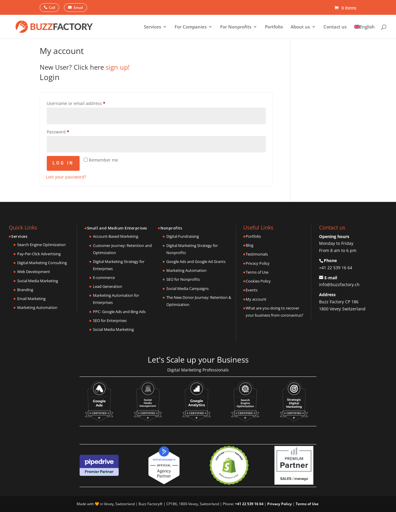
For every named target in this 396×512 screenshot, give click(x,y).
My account (256, 299)
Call (52, 7)
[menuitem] (364, 32)
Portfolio (274, 27)
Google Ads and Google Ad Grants (196, 261)
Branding (25, 289)
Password (58, 132)
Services (152, 27)
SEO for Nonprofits (183, 279)
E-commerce (104, 277)
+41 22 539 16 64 (335, 267)
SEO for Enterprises (110, 320)
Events (251, 290)
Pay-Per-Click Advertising (39, 253)
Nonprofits (171, 228)
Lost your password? (66, 177)
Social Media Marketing (37, 280)
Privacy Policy (258, 263)
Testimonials (257, 254)
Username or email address (76, 103)
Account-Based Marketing (115, 236)
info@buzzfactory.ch (339, 284)
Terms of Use (257, 272)
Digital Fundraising (182, 236)
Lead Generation (107, 286)
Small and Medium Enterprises (117, 228)
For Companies (191, 27)
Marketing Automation (37, 307)
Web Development (33, 271)
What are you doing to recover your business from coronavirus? (274, 311)
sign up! (118, 67)
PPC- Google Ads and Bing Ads (119, 311)
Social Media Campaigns (187, 288)
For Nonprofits (235, 27)
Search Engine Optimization (41, 244)
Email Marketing (31, 298)
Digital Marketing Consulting (42, 262)
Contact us (335, 27)
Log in (63, 163)
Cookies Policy (258, 281)
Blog (249, 245)
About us (300, 27)
